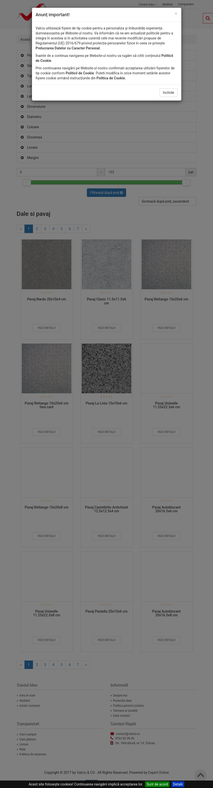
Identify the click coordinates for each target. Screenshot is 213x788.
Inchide (168, 93)
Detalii (178, 784)
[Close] (176, 13)
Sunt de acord (157, 784)
